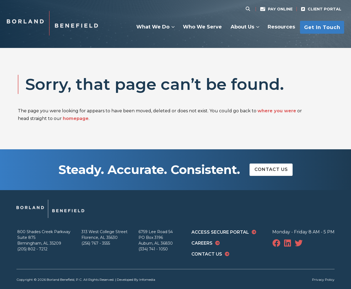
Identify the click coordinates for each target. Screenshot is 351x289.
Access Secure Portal (220, 232)
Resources (281, 27)
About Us (242, 27)
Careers (202, 243)
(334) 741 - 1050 (153, 249)
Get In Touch (322, 27)
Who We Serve (202, 27)
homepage (76, 118)
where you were (276, 110)
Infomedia (147, 279)
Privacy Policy (323, 279)
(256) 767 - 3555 (95, 243)
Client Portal (324, 9)
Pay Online (280, 9)
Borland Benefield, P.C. (65, 279)
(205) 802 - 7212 (32, 249)
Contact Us (271, 169)
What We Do (152, 27)
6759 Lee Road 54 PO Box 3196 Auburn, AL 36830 (155, 237)
